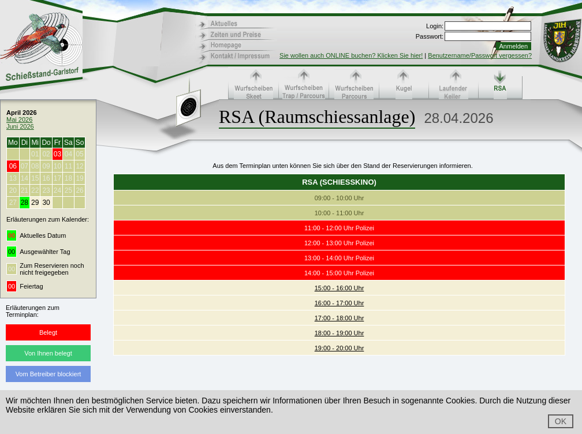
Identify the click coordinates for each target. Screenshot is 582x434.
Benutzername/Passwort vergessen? (480, 55)
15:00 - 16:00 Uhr (339, 288)
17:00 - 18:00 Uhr (339, 318)
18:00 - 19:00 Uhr (339, 333)
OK (560, 421)
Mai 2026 (19, 119)
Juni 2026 (20, 126)
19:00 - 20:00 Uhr (339, 348)
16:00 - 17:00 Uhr (339, 303)
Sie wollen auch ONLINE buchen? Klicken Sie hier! (351, 55)
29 (35, 203)
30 (46, 203)
